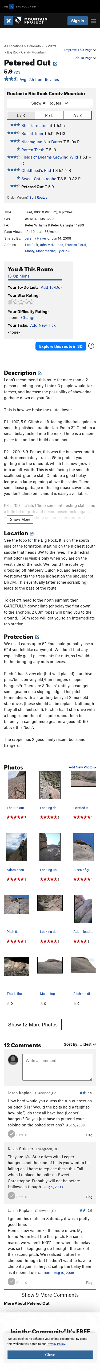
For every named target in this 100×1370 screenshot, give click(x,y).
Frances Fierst (75, 245)
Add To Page (84, 58)
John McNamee (51, 245)
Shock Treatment (36, 125)
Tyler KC (63, 251)
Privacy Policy (56, 1344)
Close (50, 1354)
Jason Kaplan (20, 1092)
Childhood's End (36, 170)
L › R (21, 115)
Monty (29, 251)
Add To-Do (50, 287)
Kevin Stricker (20, 1148)
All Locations (13, 46)
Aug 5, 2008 (75, 1125)
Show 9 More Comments (50, 1295)
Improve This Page (80, 50)
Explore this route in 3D (61, 346)
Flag (89, 1135)
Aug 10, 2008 (64, 1273)
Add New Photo (82, 767)
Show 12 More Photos (33, 1024)
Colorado (34, 46)
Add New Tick (43, 325)
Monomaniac (45, 251)
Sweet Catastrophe (38, 178)
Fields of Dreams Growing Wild (49, 157)
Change (28, 317)
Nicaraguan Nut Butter (41, 141)
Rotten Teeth (33, 149)
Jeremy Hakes (36, 238)
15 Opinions (18, 276)
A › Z (77, 115)
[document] (50, 1347)
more (46, 1272)
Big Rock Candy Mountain (26, 52)
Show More (20, 519)
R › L (49, 115)
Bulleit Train (32, 133)
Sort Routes (38, 197)
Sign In (77, 20)
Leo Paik (31, 245)
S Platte (51, 46)
